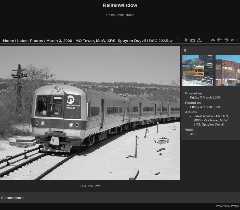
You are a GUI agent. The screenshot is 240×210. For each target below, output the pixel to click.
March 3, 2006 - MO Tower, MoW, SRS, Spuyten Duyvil (96, 40)
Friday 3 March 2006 (205, 97)
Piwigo (235, 205)
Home (8, 40)
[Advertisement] (120, 27)
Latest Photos (30, 40)
